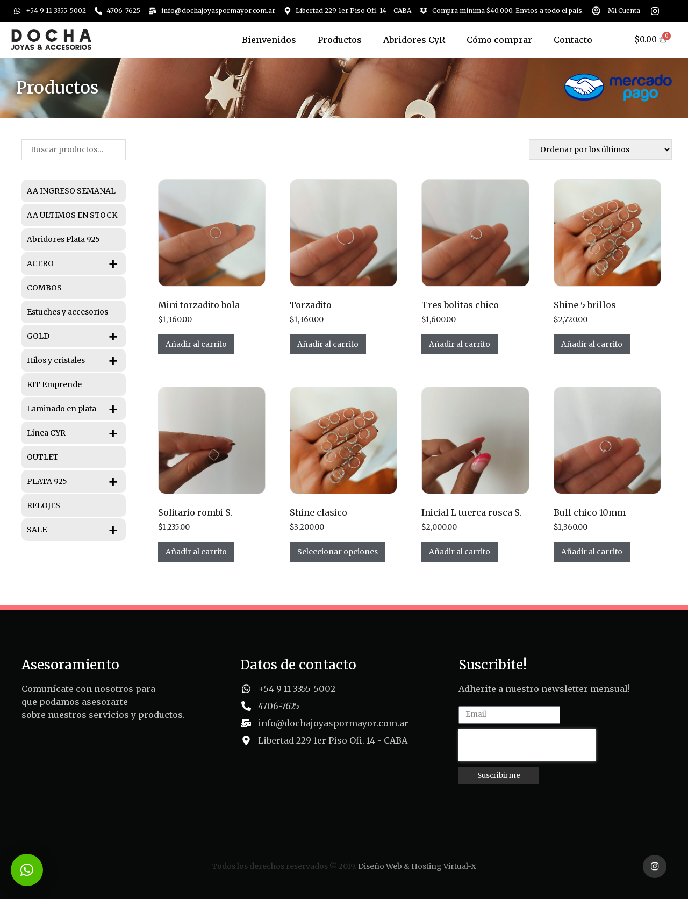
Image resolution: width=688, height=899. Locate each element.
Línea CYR (76, 433)
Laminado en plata (76, 408)
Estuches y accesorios (67, 312)
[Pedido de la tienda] (600, 149)
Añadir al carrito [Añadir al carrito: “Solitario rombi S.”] (196, 551)
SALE (76, 529)
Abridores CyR (414, 39)
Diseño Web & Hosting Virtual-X (417, 866)
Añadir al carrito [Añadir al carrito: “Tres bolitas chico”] (459, 344)
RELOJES (43, 505)
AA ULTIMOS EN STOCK (72, 215)
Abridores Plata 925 (63, 239)
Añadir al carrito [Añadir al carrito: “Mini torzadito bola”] (196, 344)
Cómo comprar (499, 39)
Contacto (573, 39)
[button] (27, 870)
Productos (340, 39)
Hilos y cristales (76, 360)
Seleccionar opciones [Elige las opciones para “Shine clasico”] (337, 551)
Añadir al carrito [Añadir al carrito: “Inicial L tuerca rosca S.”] (459, 551)
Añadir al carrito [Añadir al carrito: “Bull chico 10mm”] (591, 551)
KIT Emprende (54, 384)
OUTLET (43, 457)
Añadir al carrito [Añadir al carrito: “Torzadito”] (328, 344)
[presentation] (527, 745)
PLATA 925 (76, 481)
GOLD (76, 336)
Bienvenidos (269, 39)
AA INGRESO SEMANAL (71, 191)
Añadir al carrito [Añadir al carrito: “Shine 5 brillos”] (591, 344)
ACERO (76, 263)
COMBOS (44, 287)
